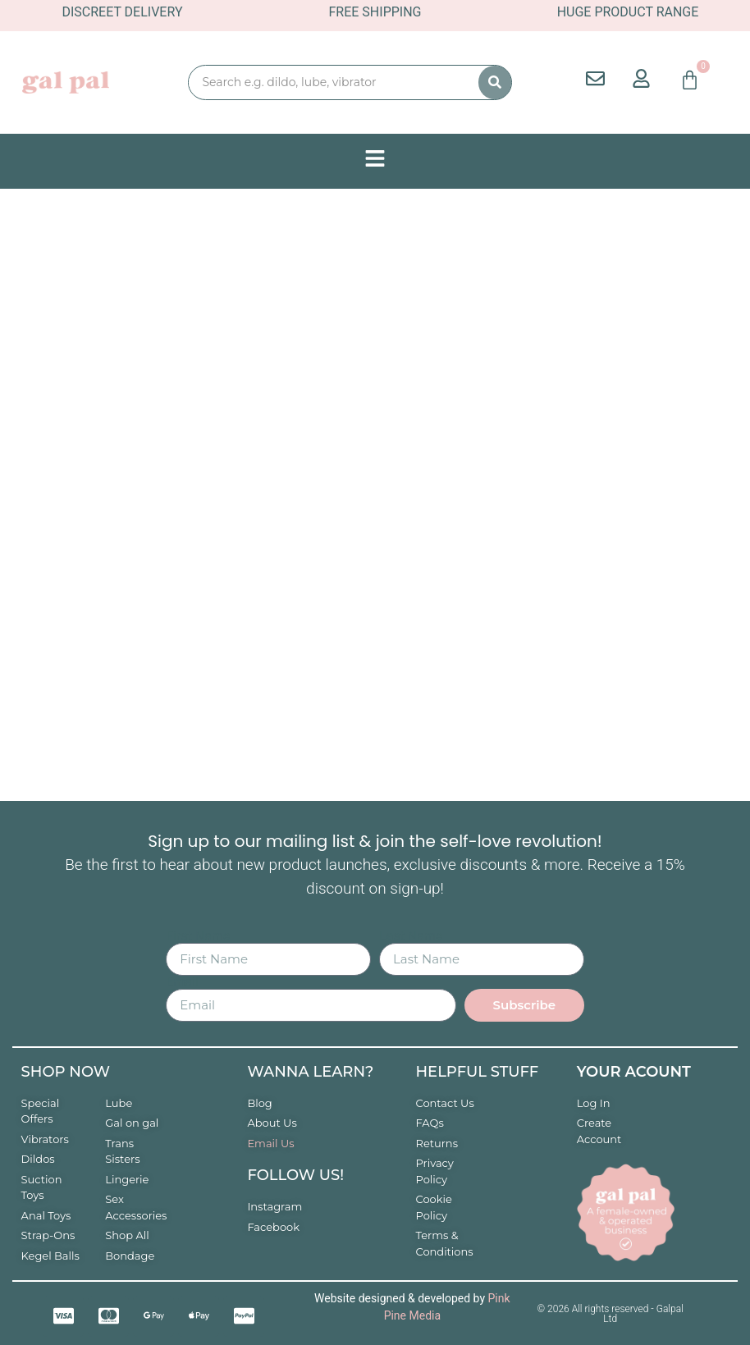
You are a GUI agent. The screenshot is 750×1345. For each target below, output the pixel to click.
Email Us (270, 1143)
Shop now (65, 1072)
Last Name (410, 936)
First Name (198, 936)
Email (182, 982)
